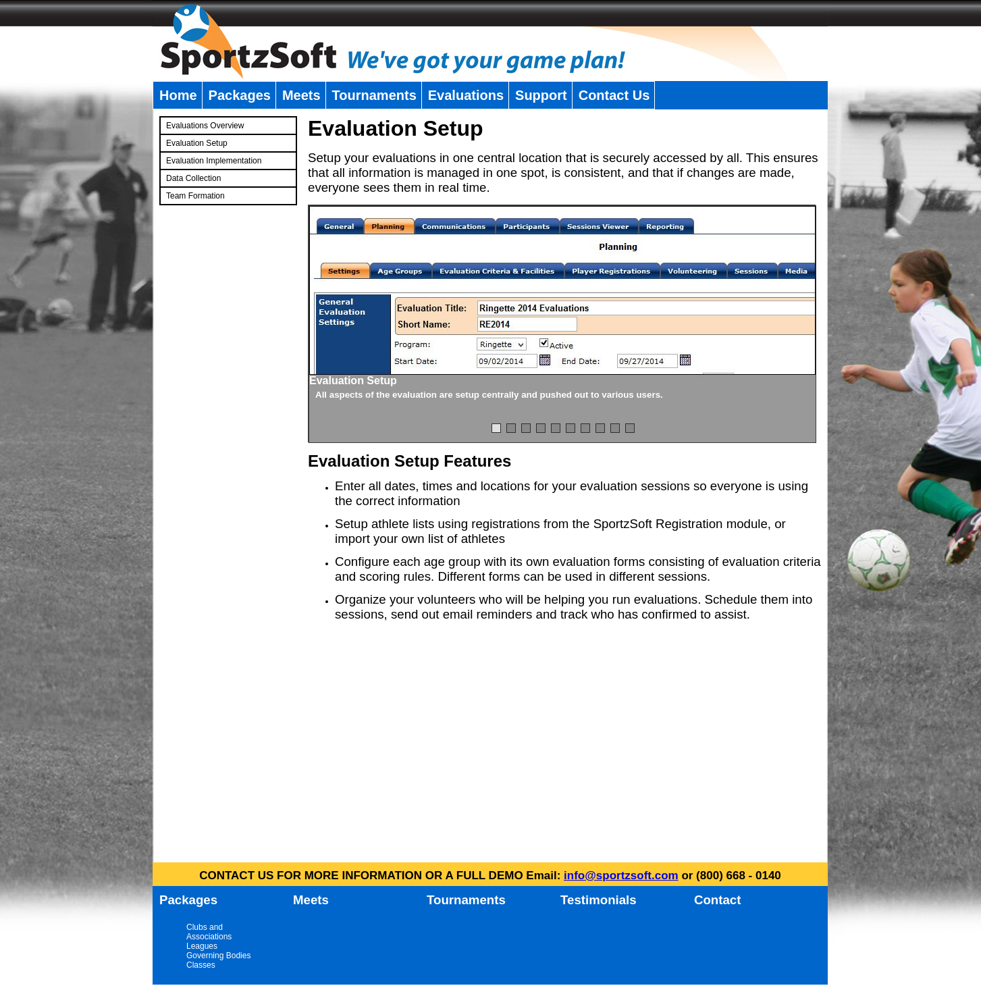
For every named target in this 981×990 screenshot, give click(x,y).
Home (178, 95)
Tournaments (374, 95)
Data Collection (193, 178)
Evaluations (466, 95)
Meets (301, 95)
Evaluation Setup (197, 143)
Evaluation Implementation (213, 160)
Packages (240, 95)
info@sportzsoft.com (621, 875)
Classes (200, 965)
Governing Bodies (218, 955)
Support (541, 95)
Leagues (201, 946)
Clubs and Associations (209, 931)
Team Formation (195, 196)
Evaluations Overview (205, 125)
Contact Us (614, 95)
